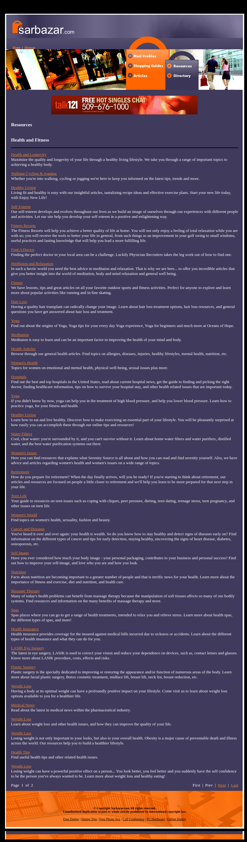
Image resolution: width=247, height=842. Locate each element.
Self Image (20, 553)
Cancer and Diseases (28, 529)
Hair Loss (19, 301)
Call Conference (133, 819)
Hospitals (18, 376)
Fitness (17, 282)
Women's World (24, 514)
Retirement (20, 471)
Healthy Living (23, 187)
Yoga (15, 320)
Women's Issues (24, 452)
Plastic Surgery (23, 667)
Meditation (20, 334)
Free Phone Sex (109, 819)
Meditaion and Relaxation (32, 263)
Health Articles (23, 348)
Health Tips (20, 752)
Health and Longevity (28, 154)
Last (234, 785)
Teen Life (19, 495)
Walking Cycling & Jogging (34, 173)
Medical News (22, 705)
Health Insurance (24, 629)
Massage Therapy (25, 591)
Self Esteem (20, 206)
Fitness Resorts (23, 225)
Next (222, 785)
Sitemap (29, 47)
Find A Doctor (22, 249)
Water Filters (21, 433)
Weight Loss (21, 686)
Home (17, 47)
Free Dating (71, 819)
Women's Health (24, 362)
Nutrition (18, 572)
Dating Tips (89, 819)
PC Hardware (156, 819)
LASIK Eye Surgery (27, 648)
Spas (15, 610)
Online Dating (176, 819)
